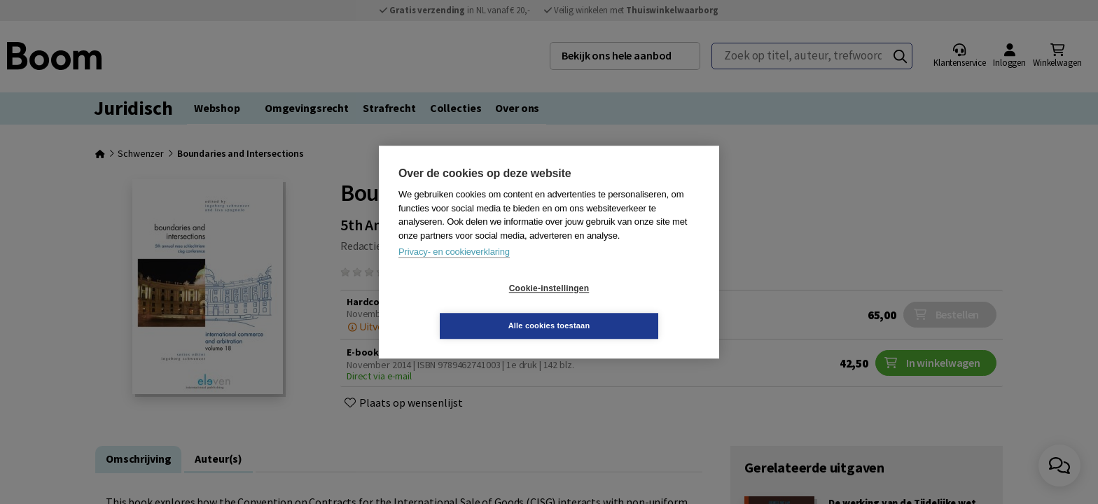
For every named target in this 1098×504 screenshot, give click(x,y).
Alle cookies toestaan (633, 306)
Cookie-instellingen (466, 307)
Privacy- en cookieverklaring (454, 270)
